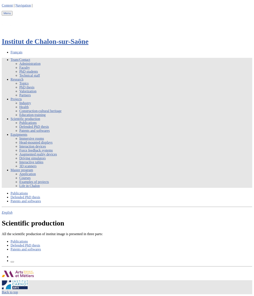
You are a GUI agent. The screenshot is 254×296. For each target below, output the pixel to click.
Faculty (24, 67)
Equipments (19, 134)
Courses (25, 178)
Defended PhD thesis (34, 127)
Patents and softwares (34, 130)
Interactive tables (31, 162)
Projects (16, 99)
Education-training (32, 115)
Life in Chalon (29, 186)
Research (17, 79)
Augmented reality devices (38, 154)
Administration (30, 63)
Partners (25, 95)
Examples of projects (34, 182)
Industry (25, 103)
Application (27, 174)
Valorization (27, 91)
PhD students (28, 71)
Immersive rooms (31, 138)
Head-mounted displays (36, 142)
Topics (24, 83)
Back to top (10, 292)
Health (24, 107)
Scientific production (25, 119)
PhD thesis (26, 87)
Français (16, 52)
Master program (22, 170)
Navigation (23, 5)
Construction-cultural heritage (40, 111)
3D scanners (28, 166)
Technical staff (29, 75)
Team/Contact (20, 60)
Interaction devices (32, 146)
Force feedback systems (36, 150)
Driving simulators (32, 158)
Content (7, 5)
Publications (28, 123)
